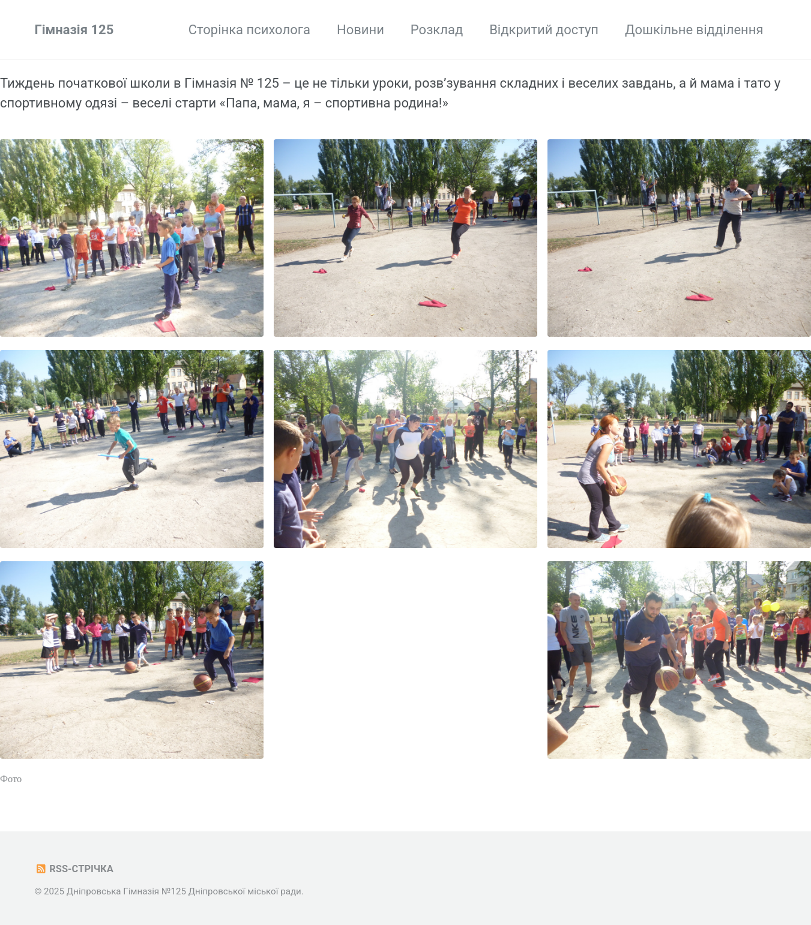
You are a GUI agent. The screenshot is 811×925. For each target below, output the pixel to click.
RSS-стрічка (74, 869)
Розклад (437, 29)
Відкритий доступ (543, 29)
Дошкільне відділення (694, 29)
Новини (360, 29)
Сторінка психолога (249, 29)
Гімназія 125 (74, 29)
